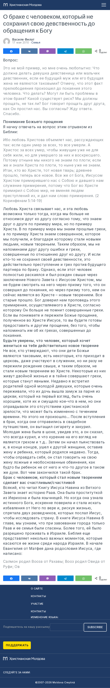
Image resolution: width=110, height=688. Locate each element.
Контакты (38, 596)
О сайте (37, 588)
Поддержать (17, 645)
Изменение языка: (45, 617)
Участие (37, 603)
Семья (35, 42)
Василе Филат (23, 39)
